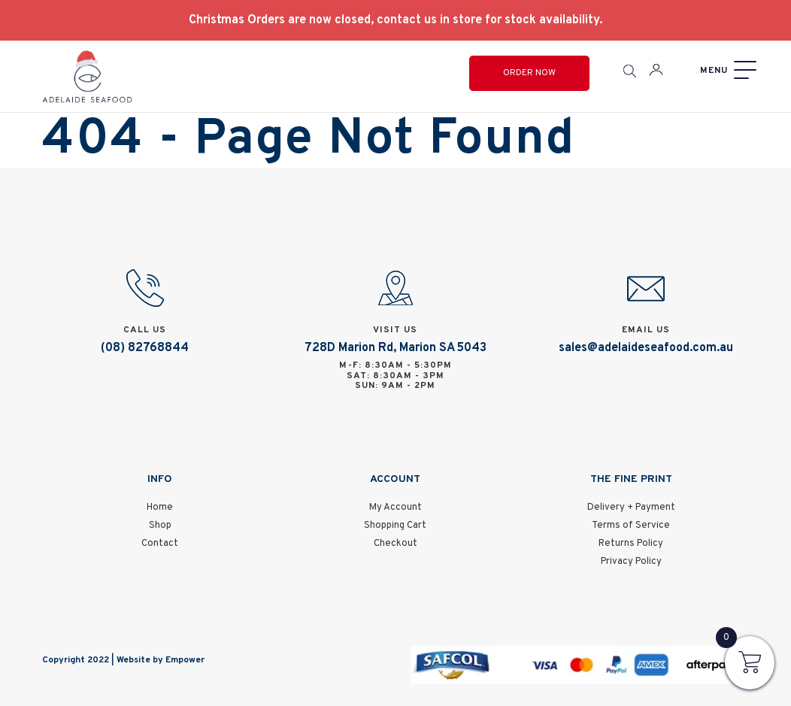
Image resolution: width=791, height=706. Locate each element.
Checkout (395, 544)
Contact (159, 544)
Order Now (529, 73)
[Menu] (726, 70)
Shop (160, 526)
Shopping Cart (395, 526)
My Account (395, 507)
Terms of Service (631, 526)
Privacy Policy (631, 562)
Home (160, 507)
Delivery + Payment (631, 507)
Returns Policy (631, 544)
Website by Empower (161, 660)
